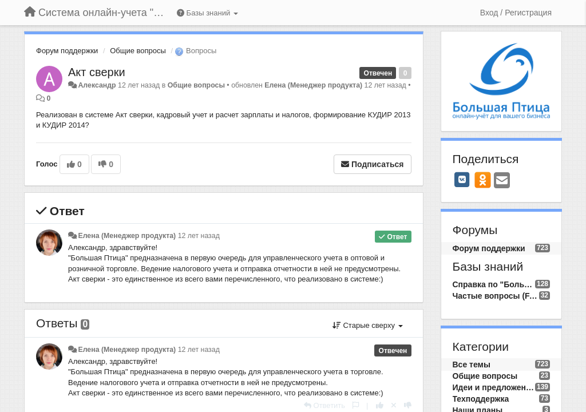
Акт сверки (96, 72)
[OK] (482, 179)
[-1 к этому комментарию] (407, 405)
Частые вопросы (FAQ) (496, 295)
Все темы (471, 364)
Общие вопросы (138, 50)
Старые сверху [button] (367, 325)
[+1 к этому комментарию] (379, 405)
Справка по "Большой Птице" (494, 284)
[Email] (502, 181)
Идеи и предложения (494, 387)
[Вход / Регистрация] (516, 12)
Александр (97, 85)
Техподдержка (481, 398)
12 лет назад (199, 236)
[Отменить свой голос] (394, 405)
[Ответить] (324, 405)
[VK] (462, 179)
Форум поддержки (67, 50)
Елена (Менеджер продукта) (313, 85)
